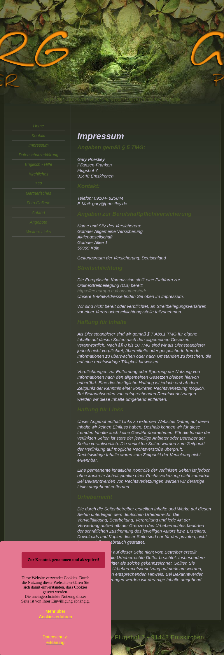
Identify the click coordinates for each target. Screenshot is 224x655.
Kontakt (38, 135)
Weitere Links (38, 231)
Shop (94, 98)
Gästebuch (76, 98)
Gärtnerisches (38, 193)
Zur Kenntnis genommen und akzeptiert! (63, 560)
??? (38, 183)
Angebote (38, 222)
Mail (176, 98)
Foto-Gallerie (38, 203)
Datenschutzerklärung (148, 98)
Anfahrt (38, 212)
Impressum (113, 98)
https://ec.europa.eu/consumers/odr (111, 290)
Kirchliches (38, 174)
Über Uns (53, 98)
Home (38, 126)
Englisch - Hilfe (38, 164)
